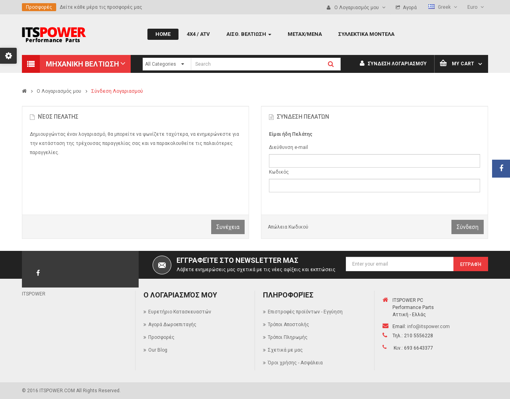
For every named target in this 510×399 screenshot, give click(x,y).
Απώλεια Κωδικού (288, 227)
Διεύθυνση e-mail (288, 147)
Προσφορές (39, 7)
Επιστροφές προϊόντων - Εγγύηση (305, 312)
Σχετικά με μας (285, 350)
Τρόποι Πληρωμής (288, 337)
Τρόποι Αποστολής (288, 324)
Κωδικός (279, 172)
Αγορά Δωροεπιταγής (172, 324)
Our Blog (157, 350)
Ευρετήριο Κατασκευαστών (179, 312)
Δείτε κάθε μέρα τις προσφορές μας (101, 7)
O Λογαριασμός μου (59, 91)
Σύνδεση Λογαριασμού (393, 63)
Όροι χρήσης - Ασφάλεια (295, 363)
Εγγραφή (470, 264)
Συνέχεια (227, 227)
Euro (475, 7)
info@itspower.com (428, 326)
